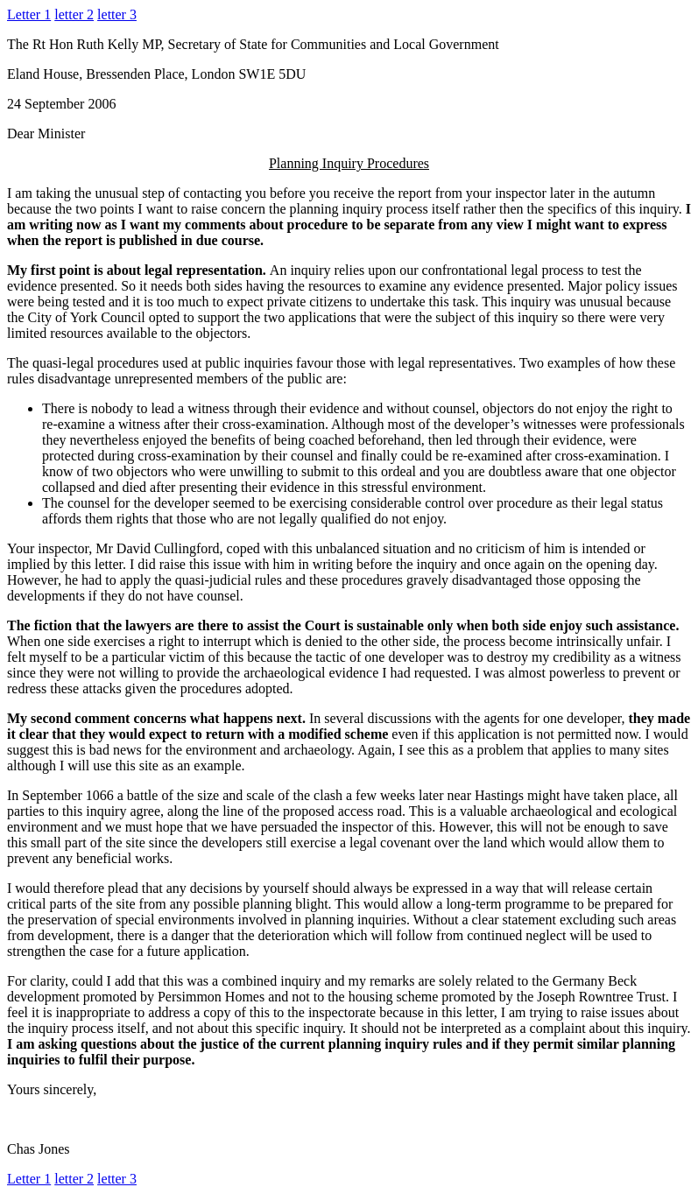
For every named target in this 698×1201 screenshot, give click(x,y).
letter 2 (74, 14)
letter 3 (117, 14)
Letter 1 (29, 14)
